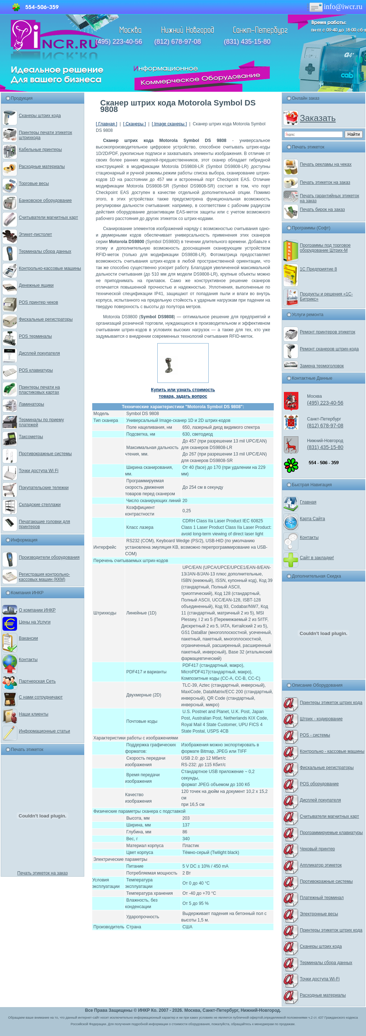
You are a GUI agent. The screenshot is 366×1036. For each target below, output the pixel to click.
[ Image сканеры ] (169, 123)
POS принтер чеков (38, 302)
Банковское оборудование (45, 200)
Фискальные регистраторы (46, 319)
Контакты (28, 659)
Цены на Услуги (35, 622)
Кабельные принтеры (40, 149)
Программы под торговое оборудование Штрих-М (325, 248)
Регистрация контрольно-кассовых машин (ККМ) (44, 577)
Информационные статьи (44, 731)
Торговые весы (34, 183)
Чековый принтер (317, 848)
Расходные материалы (42, 166)
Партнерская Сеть (37, 681)
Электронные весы (319, 913)
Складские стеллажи (40, 504)
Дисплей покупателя (39, 353)
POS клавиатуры (36, 370)
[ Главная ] (106, 123)
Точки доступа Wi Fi (38, 470)
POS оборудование (319, 783)
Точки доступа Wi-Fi (320, 978)
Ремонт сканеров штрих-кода (329, 348)
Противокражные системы (45, 453)
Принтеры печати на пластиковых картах (39, 390)
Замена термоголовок (322, 365)
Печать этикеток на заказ (42, 873)
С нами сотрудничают (41, 697)
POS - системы (315, 735)
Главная (308, 502)
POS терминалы (35, 336)
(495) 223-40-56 (118, 41)
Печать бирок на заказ (322, 209)
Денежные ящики (36, 285)
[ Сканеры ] (134, 123)
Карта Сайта (312, 518)
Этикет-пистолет (35, 234)
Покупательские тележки (44, 487)
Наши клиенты (33, 714)
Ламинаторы (31, 404)
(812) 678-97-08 (177, 41)
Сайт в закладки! (317, 557)
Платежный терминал (322, 897)
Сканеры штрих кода (40, 115)
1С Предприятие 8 (318, 269)
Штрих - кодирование (321, 718)
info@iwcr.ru (334, 6)
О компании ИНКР (37, 610)
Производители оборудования (49, 557)
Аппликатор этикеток (321, 865)
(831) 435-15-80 (247, 41)
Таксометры (31, 436)
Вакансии (28, 638)
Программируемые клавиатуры (331, 832)
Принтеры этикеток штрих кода (331, 702)
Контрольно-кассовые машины (50, 268)
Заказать (318, 118)
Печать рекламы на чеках (326, 164)
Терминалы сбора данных (45, 251)
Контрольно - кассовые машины (332, 751)
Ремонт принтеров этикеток (327, 331)
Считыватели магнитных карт (48, 217)
